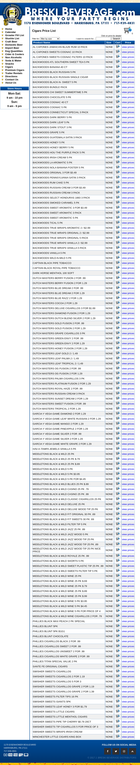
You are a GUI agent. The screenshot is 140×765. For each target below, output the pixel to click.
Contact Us (11, 79)
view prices (128, 47)
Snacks (9, 63)
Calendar (10, 32)
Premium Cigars (14, 70)
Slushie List (12, 38)
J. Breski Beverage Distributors (116, 757)
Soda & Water (13, 60)
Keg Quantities (14, 51)
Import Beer (12, 48)
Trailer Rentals (13, 73)
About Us (10, 82)
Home (8, 29)
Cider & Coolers (14, 54)
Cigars (9, 67)
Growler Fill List (14, 35)
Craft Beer (11, 41)
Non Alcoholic (13, 57)
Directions (11, 76)
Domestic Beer (14, 44)
